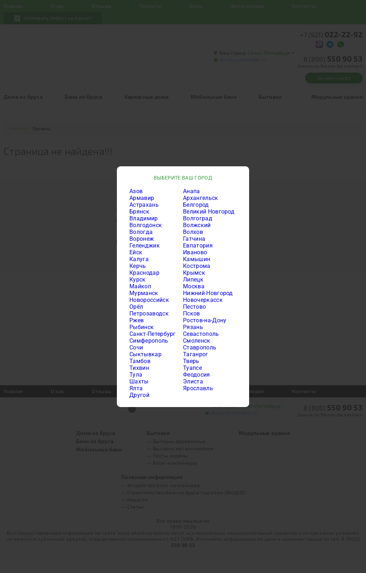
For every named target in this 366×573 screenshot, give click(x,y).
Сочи (136, 347)
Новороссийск (149, 300)
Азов (136, 191)
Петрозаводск (149, 313)
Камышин (196, 259)
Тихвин (139, 367)
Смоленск (197, 340)
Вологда (141, 232)
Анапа (191, 191)
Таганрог (195, 354)
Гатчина (194, 238)
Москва (193, 286)
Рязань (193, 327)
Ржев (136, 320)
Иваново (195, 252)
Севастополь (201, 333)
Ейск (135, 252)
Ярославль (198, 388)
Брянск (139, 211)
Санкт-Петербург (152, 333)
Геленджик (144, 245)
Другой (139, 395)
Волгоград (197, 218)
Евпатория (198, 245)
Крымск (194, 272)
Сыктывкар (145, 354)
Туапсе (192, 367)
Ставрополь (199, 347)
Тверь (191, 361)
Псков (191, 313)
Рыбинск (141, 327)
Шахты (139, 381)
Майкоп (140, 286)
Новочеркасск (203, 300)
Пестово (194, 306)
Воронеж (141, 238)
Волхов (193, 232)
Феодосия (196, 374)
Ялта (136, 388)
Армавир (141, 198)
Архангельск (200, 198)
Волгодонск (145, 225)
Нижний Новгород (208, 293)
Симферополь (148, 340)
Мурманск (143, 293)
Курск (137, 279)
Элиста (193, 381)
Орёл (136, 306)
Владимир (143, 218)
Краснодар (144, 272)
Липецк (193, 279)
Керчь (137, 266)
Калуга (139, 259)
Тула (135, 374)
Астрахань (144, 204)
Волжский (197, 225)
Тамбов (139, 361)
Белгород (196, 204)
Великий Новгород (208, 211)
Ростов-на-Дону (204, 320)
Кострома (197, 266)
